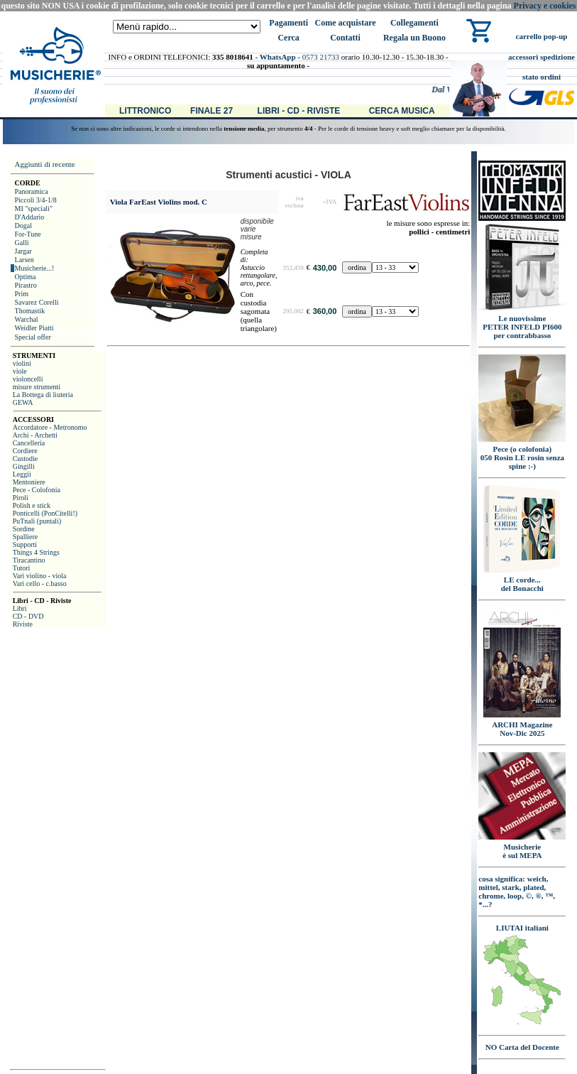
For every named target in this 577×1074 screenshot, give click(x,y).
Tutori (22, 568)
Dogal (23, 225)
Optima (25, 277)
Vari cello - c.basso (40, 583)
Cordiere (25, 451)
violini (22, 363)
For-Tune (28, 234)
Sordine (24, 529)
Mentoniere (29, 482)
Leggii (22, 474)
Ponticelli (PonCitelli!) (45, 513)
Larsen (24, 260)
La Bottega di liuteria (43, 394)
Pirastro (26, 285)
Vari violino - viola (40, 576)
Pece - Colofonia (36, 490)
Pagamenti (288, 23)
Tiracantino (29, 560)
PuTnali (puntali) (37, 521)
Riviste (23, 624)
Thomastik (30, 311)
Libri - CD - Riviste (299, 111)
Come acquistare (344, 23)
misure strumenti (37, 387)
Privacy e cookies (545, 6)
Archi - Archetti (35, 435)
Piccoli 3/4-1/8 (36, 200)
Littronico (145, 111)
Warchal (26, 319)
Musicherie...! (35, 268)
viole (20, 371)
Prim (21, 294)
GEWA (23, 402)
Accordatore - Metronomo (50, 427)
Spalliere (25, 537)
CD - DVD (28, 616)
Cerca (288, 38)
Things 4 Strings (36, 552)
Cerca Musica (402, 111)
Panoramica (31, 191)
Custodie (25, 458)
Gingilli (24, 466)
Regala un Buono (414, 38)
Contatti (345, 38)
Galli (22, 242)
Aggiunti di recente (45, 164)
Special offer (33, 337)
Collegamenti (414, 23)
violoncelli (28, 379)
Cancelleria (29, 443)
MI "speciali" (34, 208)
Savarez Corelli (37, 302)
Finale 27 (211, 111)
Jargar (23, 251)
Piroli (20, 497)
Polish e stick (31, 505)
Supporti (25, 544)
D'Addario (30, 217)
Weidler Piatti (34, 328)
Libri (20, 608)
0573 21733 (320, 57)
